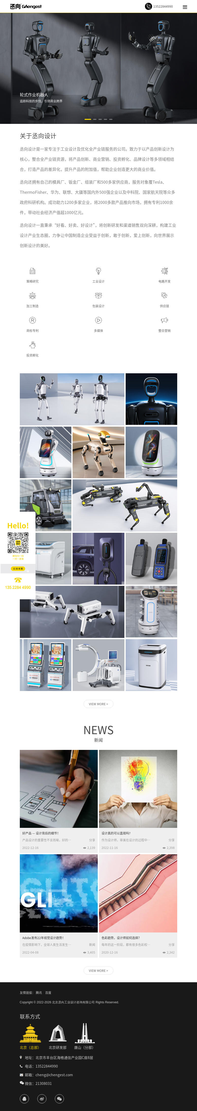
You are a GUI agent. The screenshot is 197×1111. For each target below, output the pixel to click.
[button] (88, 119)
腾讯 (39, 992)
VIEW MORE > (98, 703)
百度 (48, 992)
